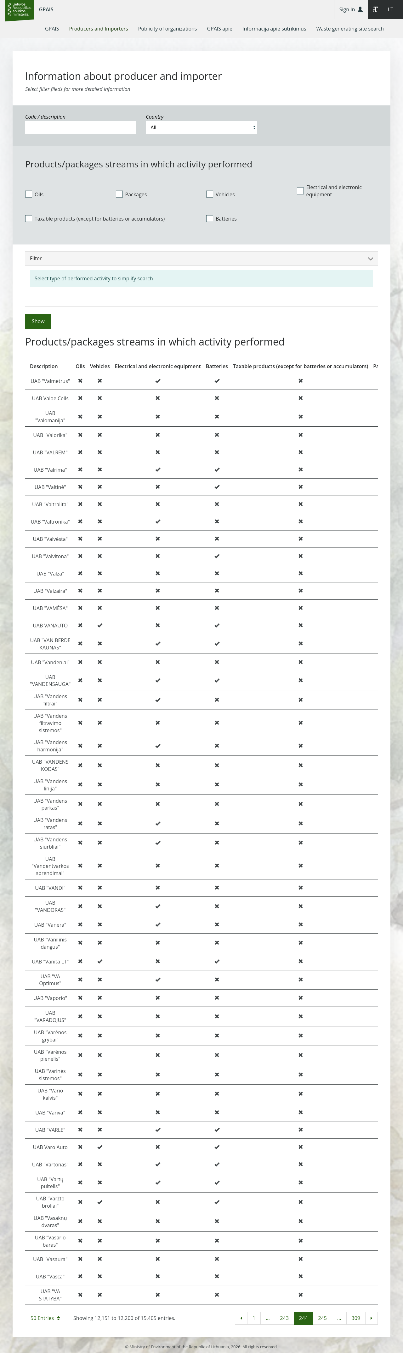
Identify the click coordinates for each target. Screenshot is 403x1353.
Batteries (221, 218)
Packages (131, 194)
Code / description (45, 116)
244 (303, 1318)
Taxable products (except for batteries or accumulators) (95, 218)
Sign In (351, 9)
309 (356, 1318)
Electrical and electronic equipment (329, 191)
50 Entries (45, 1318)
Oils (34, 194)
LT (390, 9)
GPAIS (46, 9)
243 (284, 1318)
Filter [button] (201, 258)
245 (322, 1318)
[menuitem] (52, 28)
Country (154, 116)
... (268, 1318)
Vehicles (220, 194)
